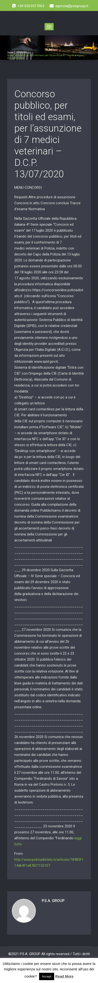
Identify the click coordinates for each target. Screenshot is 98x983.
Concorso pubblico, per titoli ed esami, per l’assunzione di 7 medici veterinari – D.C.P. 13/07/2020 (48, 134)
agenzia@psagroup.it (69, 6)
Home (10, 52)
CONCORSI (22, 52)
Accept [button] (47, 976)
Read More (64, 976)
